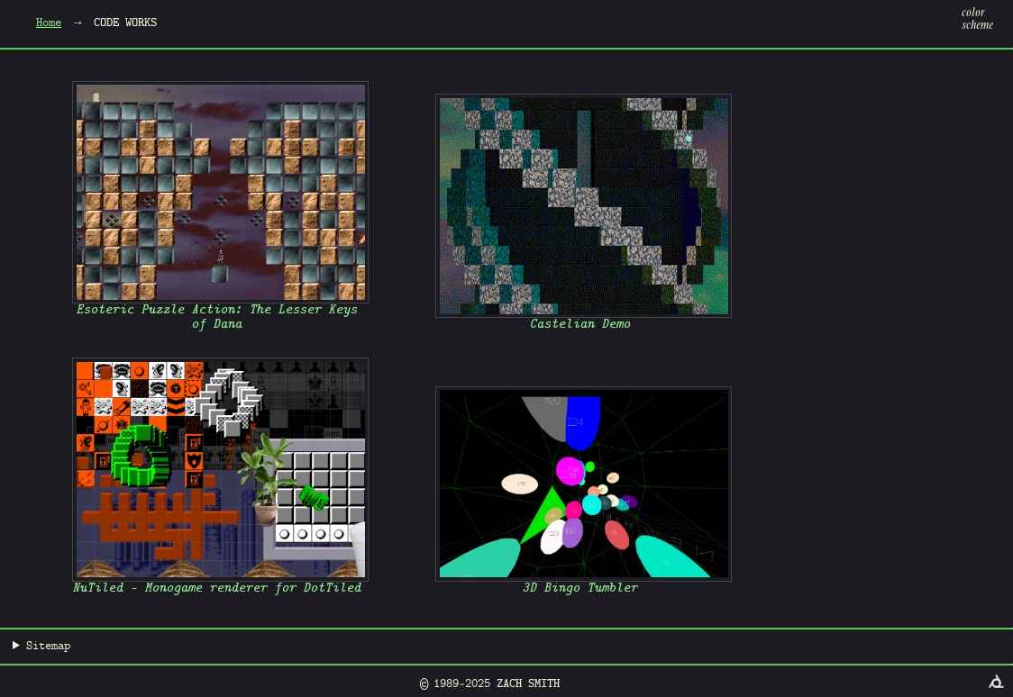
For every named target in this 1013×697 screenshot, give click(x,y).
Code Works (125, 23)
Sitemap (48, 646)
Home (48, 23)
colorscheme (977, 19)
